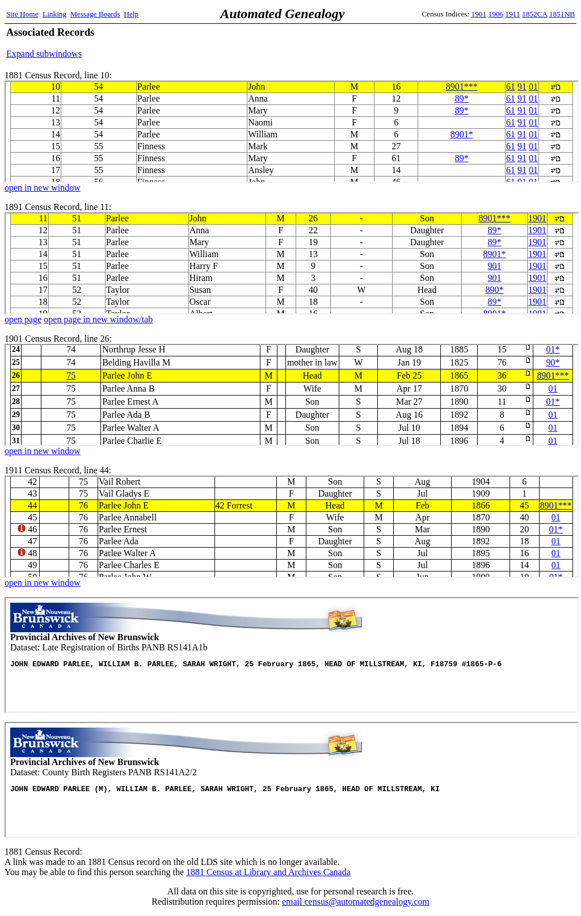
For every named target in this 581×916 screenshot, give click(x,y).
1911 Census (292, 527)
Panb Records (292, 655)
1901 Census (292, 395)
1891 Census (292, 263)
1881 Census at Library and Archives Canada (268, 872)
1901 (479, 14)
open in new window (43, 187)
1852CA (534, 14)
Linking (54, 14)
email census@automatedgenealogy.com (356, 901)
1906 (496, 14)
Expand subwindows (44, 53)
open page (23, 319)
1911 (513, 14)
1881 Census (292, 132)
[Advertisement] (442, 43)
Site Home (22, 14)
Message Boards (95, 14)
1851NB (562, 14)
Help (131, 14)
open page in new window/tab (98, 319)
